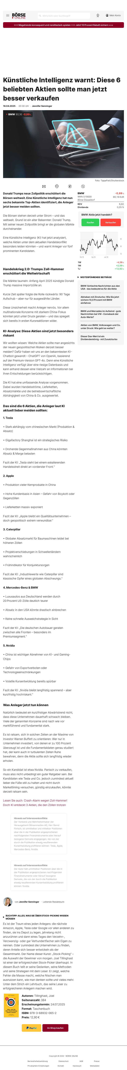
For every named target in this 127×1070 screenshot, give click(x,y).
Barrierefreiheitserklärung (38, 1061)
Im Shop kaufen (55, 1028)
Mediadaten (94, 1066)
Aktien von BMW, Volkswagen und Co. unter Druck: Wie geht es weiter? (101, 326)
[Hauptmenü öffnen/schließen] (7, 15)
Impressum (77, 1066)
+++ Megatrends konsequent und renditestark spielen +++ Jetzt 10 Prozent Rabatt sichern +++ (63, 25)
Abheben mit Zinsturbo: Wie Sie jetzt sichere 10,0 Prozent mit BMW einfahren (100, 300)
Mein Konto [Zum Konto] (113, 15)
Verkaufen (110, 222)
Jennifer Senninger (29, 901)
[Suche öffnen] (64, 16)
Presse (96, 1061)
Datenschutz (64, 1061)
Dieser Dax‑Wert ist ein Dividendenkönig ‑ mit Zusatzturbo (99, 338)
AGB (81, 1061)
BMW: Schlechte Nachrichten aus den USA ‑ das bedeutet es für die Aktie (100, 287)
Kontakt (61, 1066)
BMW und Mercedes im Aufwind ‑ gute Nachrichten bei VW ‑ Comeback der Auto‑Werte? (101, 314)
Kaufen (90, 222)
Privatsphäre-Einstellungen (38, 1066)
